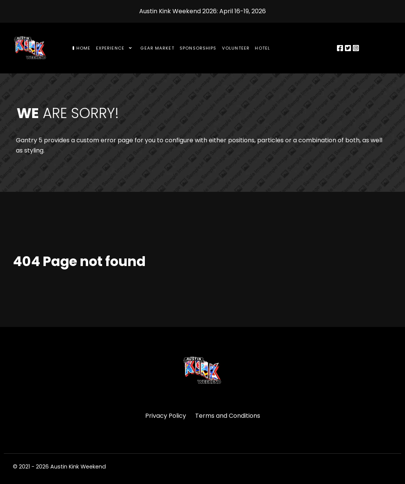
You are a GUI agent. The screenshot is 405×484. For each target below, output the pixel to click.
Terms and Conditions (227, 415)
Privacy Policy (165, 415)
